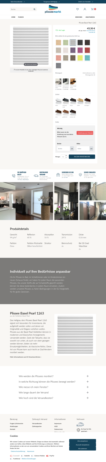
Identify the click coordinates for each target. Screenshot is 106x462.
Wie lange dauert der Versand (54, 392)
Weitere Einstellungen (29, 458)
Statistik (27, 456)
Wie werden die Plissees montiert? (54, 376)
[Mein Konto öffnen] (85, 9)
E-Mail (66, 177)
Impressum (57, 423)
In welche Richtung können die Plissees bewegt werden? (54, 381)
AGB (55, 426)
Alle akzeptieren (82, 441)
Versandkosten (37, 423)
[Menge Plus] (66, 156)
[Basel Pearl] (31, 46)
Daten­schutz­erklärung (18, 451)
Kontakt (12, 429)
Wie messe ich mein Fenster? (54, 387)
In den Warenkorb (82, 157)
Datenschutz (58, 429)
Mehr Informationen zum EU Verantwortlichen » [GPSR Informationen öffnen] (25, 357)
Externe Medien (40, 456)
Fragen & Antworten (16, 423)
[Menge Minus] (66, 158)
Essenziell (16, 456)
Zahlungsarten (37, 426)
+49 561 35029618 (22, 179)
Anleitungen (14, 426)
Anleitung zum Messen (85, 133)
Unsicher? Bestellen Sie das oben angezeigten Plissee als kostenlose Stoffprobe (31, 70)
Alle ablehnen (82, 448)
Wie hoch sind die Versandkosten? (54, 398)
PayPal (52, 456)
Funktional (16, 458)
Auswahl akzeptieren (82, 445)
